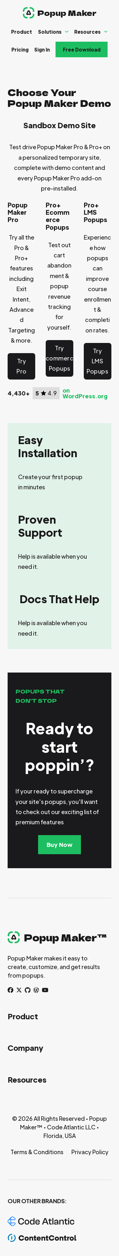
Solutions (50, 32)
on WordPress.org (85, 393)
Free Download (82, 49)
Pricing (20, 49)
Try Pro (22, 366)
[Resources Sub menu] (106, 32)
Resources (87, 32)
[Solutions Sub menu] (67, 32)
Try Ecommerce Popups (59, 358)
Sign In (42, 49)
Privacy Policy (90, 1151)
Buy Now (60, 844)
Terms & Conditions (36, 1151)
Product (21, 32)
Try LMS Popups (97, 361)
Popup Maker (66, 12)
